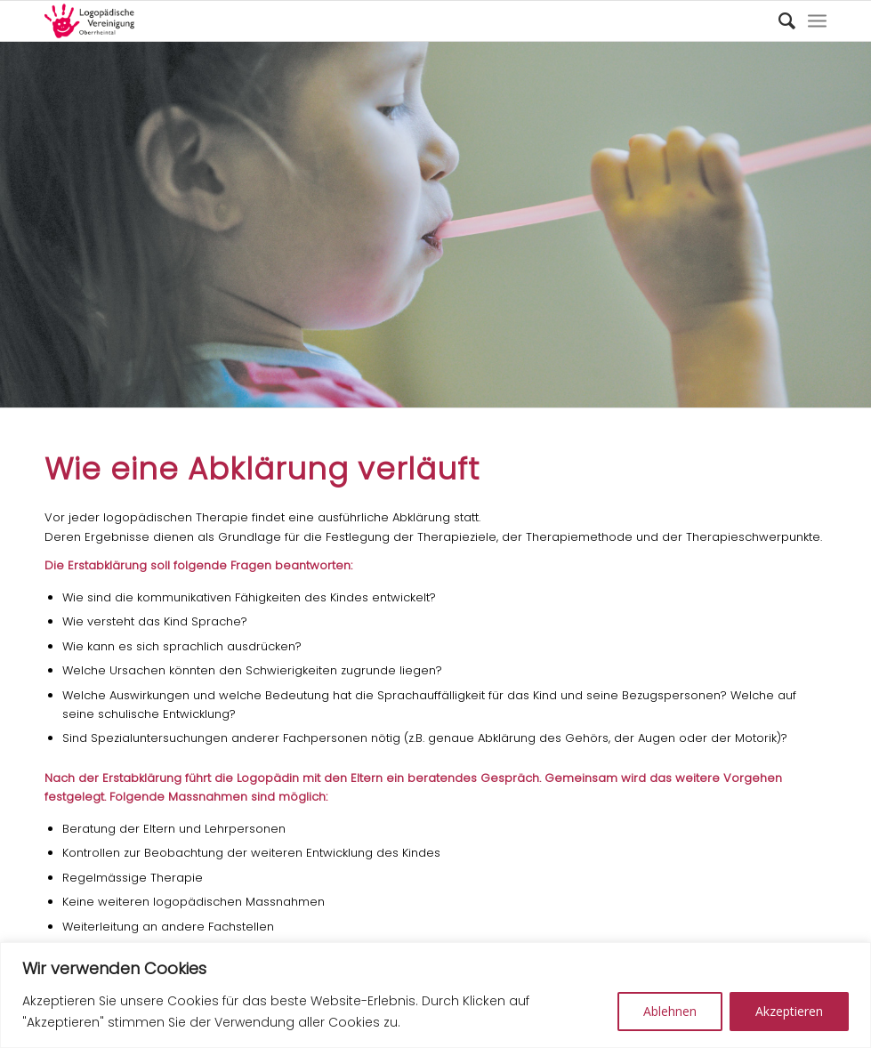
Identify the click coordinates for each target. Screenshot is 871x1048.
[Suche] (778, 21)
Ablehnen (670, 1011)
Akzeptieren (789, 1011)
